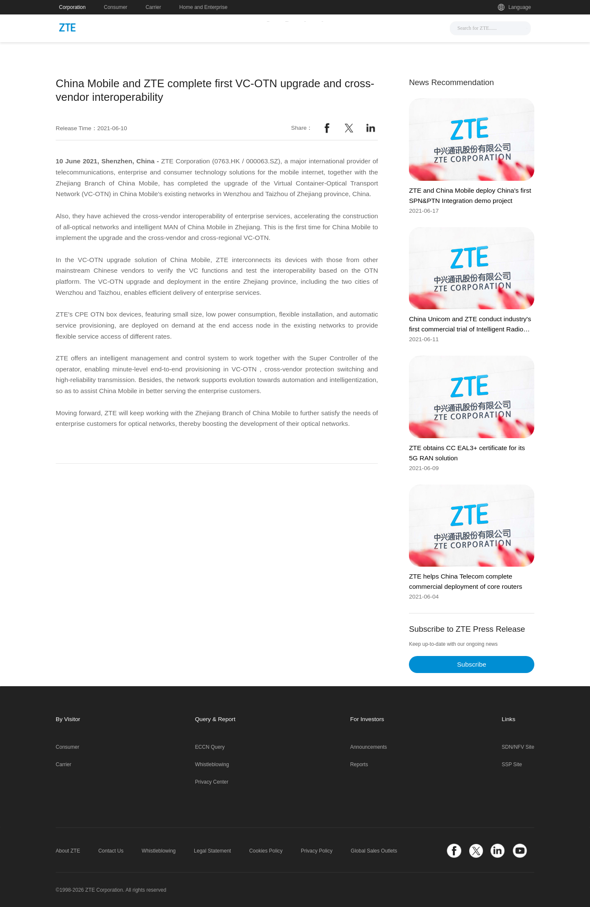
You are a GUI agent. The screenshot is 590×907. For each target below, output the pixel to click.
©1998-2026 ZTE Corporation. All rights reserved (111, 890)
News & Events (215, 27)
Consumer (115, 7)
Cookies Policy (266, 851)
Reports (359, 764)
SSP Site (512, 764)
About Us (383, 27)
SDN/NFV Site (518, 747)
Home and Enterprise (203, 7)
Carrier (153, 7)
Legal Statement (212, 851)
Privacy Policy (317, 851)
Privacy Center (212, 782)
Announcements (368, 747)
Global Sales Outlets (374, 851)
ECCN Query (210, 747)
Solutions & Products (284, 27)
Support (342, 27)
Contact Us (110, 851)
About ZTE (68, 851)
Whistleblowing (212, 764)
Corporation (72, 7)
